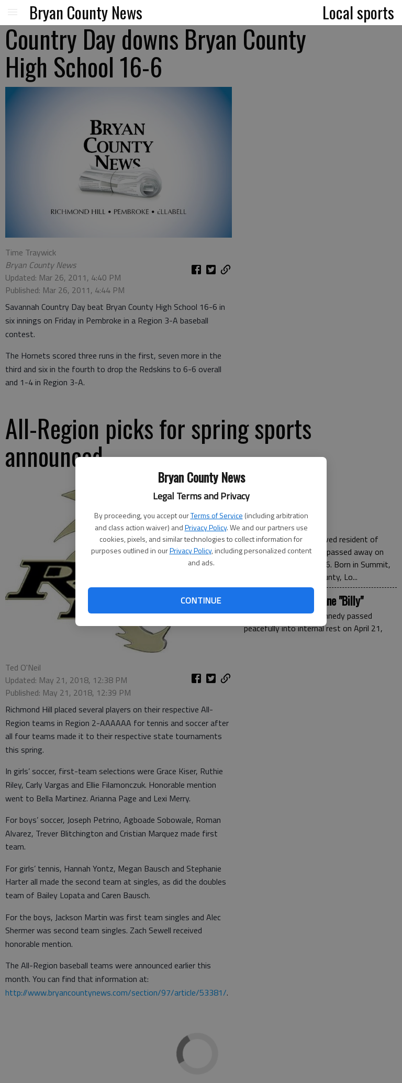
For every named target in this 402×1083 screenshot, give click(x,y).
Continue (201, 600)
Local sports (358, 12)
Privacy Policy (206, 527)
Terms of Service (217, 515)
